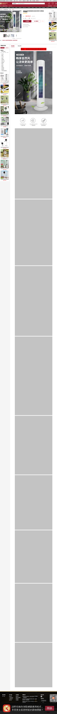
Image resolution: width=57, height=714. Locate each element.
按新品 (5, 52)
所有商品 (2, 7)
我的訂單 (24, 0)
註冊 (14, 0)
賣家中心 (37, 0)
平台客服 (33, 0)
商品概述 (12, 45)
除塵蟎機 (43, 7)
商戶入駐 (55, 0)
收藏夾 (28, 0)
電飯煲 (9, 7)
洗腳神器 (20, 7)
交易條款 (17, 700)
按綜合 (1, 52)
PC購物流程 (11, 698)
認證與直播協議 (18, 697)
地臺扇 (16, 7)
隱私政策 (17, 696)
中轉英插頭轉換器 (53, 7)
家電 (10, 9)
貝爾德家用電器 (4, 6)
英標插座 (29, 7)
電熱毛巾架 (24, 7)
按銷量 (3, 52)
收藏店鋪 (7, 47)
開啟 (49, 708)
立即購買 (27, 21)
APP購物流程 (11, 697)
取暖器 (33, 7)
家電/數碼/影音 (6, 9)
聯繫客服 (50, 6)
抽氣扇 (36, 7)
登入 (17, 0)
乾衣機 (6, 7)
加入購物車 (36, 21)
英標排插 (47, 7)
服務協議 (17, 698)
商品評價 (19, 45)
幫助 (30, 0)
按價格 (7, 52)
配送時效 (10, 700)
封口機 (13, 7)
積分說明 (10, 696)
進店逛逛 (2, 47)
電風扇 (40, 7)
